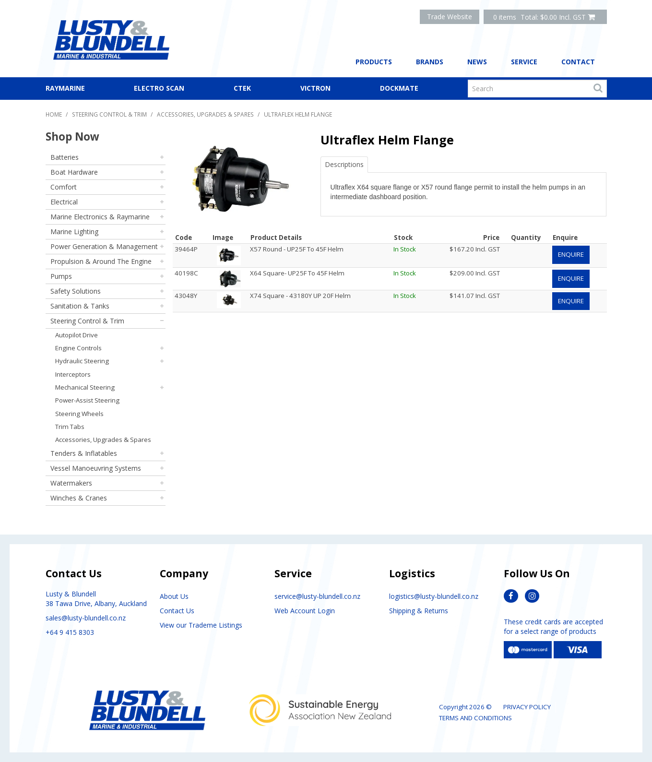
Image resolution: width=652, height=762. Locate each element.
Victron (315, 88)
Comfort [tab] (63, 186)
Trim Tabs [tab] (69, 426)
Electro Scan (159, 88)
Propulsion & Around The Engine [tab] (101, 261)
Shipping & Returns (418, 610)
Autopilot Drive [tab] (76, 335)
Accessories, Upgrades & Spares (205, 114)
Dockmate (399, 88)
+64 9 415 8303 (70, 632)
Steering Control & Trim (109, 114)
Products (374, 61)
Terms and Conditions (475, 718)
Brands (429, 61)
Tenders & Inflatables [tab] (83, 453)
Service (524, 61)
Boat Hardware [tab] (74, 172)
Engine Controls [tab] (78, 348)
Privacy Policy (527, 706)
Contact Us (177, 610)
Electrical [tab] (64, 201)
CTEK (242, 88)
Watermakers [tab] (71, 483)
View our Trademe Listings (201, 625)
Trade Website (449, 16)
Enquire (571, 254)
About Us (174, 596)
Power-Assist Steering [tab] (87, 400)
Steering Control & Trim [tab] (87, 320)
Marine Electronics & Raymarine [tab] (100, 216)
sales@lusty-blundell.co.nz (86, 617)
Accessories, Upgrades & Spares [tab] (103, 439)
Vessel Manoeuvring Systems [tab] (95, 468)
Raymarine (65, 88)
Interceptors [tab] (73, 374)
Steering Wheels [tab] (79, 413)
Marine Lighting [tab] (74, 231)
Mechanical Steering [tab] (85, 387)
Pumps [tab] (61, 276)
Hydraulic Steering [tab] (82, 361)
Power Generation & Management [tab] (104, 246)
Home (54, 114)
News (477, 61)
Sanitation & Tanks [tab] (79, 305)
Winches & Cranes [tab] (78, 497)
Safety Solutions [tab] (75, 291)
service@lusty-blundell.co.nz (317, 596)
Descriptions (344, 164)
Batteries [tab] (64, 157)
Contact (578, 61)
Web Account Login (304, 610)
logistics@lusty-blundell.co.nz (433, 596)
